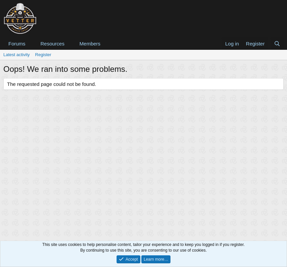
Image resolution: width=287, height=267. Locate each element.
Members (89, 43)
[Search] (277, 43)
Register (43, 54)
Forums (16, 43)
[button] (30, 43)
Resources (53, 43)
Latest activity (16, 54)
